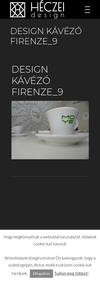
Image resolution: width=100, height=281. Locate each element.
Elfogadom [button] (41, 273)
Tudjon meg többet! (71, 273)
